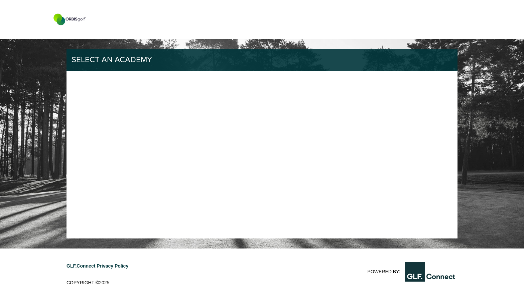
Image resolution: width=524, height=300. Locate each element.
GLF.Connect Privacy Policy (97, 266)
